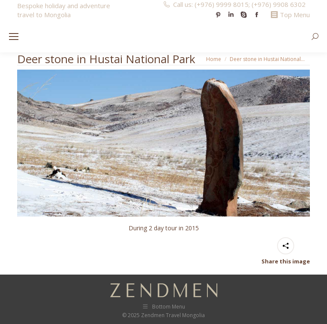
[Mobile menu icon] (14, 36)
